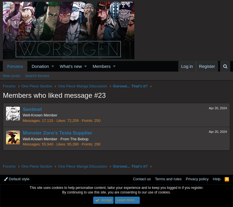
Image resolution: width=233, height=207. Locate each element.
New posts (11, 76)
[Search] (225, 66)
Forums (15, 66)
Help (217, 179)
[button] (53, 66)
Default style (16, 179)
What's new (71, 66)
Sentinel (32, 109)
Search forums (37, 76)
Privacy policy (197, 179)
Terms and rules (168, 179)
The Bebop (79, 139)
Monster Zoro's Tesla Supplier (57, 133)
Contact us (142, 179)
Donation (40, 66)
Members (102, 66)
